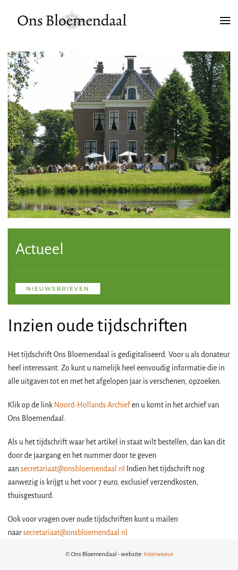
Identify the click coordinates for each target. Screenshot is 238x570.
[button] (225, 20)
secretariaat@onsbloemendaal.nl (73, 469)
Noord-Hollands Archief (92, 405)
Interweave (158, 554)
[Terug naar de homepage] (72, 20)
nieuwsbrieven (57, 288)
